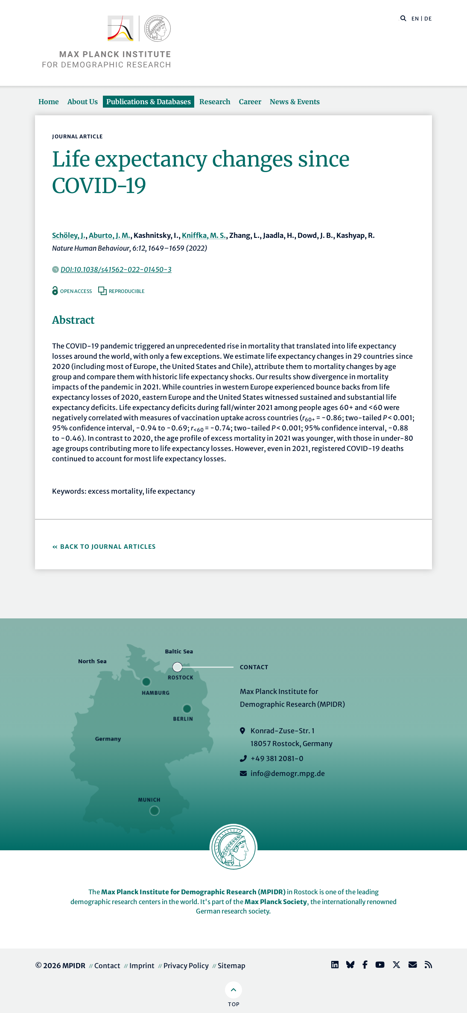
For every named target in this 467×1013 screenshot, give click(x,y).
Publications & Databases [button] (148, 101)
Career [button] (250, 101)
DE (428, 18)
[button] (403, 18)
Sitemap (231, 965)
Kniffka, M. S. (204, 235)
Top (233, 1004)
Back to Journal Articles (108, 546)
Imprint (142, 965)
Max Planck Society (276, 902)
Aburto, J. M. (109, 235)
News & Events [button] (295, 101)
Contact (107, 965)
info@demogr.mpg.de (288, 773)
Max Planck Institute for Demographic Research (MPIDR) (193, 892)
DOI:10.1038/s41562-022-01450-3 (116, 269)
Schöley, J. (68, 235)
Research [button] (215, 101)
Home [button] (48, 101)
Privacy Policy (186, 965)
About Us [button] (82, 101)
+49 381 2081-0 (277, 758)
